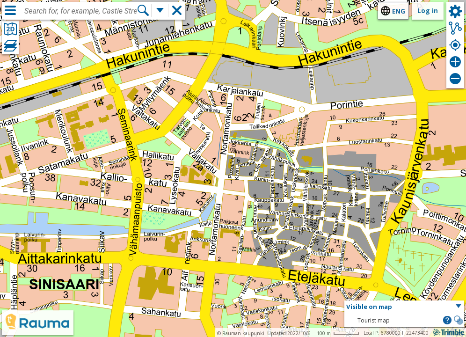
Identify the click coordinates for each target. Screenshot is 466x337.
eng (398, 11)
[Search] (143, 10)
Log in (427, 10)
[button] (404, 307)
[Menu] (10, 10)
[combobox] (80, 11)
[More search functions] (160, 10)
